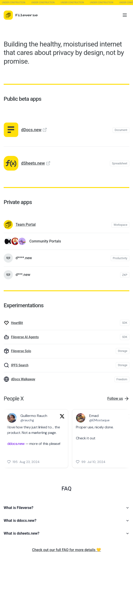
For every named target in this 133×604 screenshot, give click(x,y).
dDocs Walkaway (23, 379)
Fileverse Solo (21, 351)
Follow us (115, 398)
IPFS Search (19, 365)
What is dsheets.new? (66, 533)
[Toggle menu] (124, 15)
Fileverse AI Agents (25, 337)
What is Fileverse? (66, 508)
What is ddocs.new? (66, 520)
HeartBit (17, 323)
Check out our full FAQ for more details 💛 (66, 550)
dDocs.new (31, 129)
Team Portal (26, 224)
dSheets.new (33, 163)
